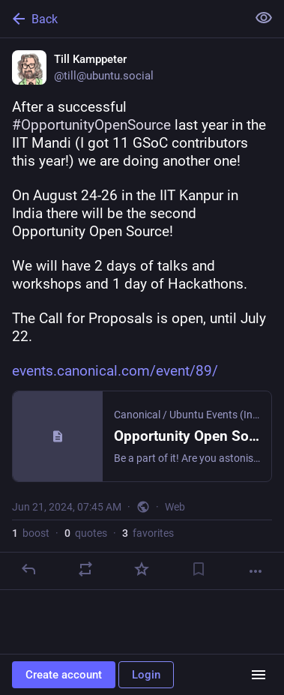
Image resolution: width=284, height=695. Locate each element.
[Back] (122, 18)
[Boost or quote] (85, 569)
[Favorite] (142, 569)
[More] (256, 571)
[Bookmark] (199, 569)
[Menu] (258, 675)
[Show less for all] (264, 18)
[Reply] (28, 569)
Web (175, 507)
